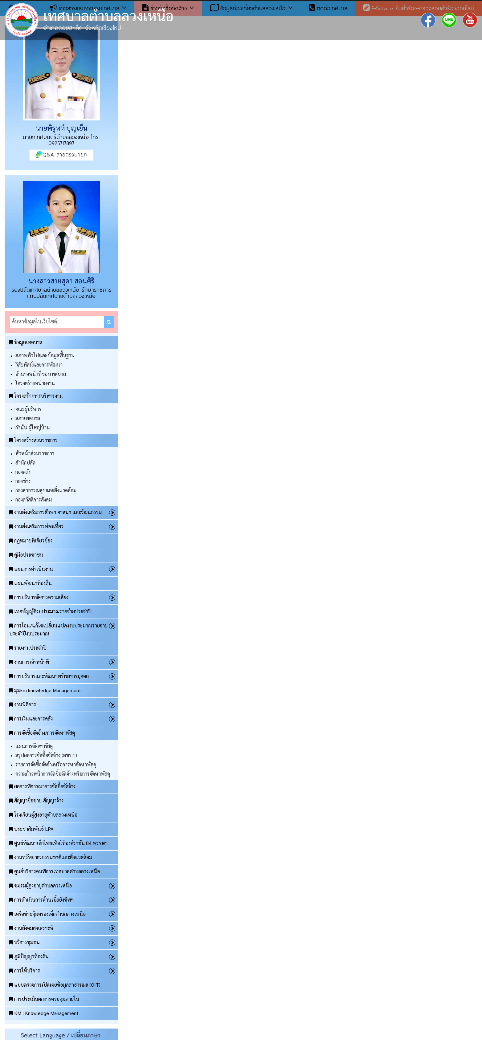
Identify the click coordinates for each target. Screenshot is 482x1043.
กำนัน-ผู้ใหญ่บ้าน (32, 427)
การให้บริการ (24, 970)
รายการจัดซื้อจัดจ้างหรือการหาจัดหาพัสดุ (55, 764)
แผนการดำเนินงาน (31, 569)
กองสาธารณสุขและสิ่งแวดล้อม (45, 490)
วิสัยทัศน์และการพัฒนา (39, 364)
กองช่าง (23, 481)
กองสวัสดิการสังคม (33, 499)
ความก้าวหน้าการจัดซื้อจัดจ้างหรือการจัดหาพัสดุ (62, 773)
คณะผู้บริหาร (28, 409)
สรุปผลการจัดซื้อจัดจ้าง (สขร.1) (46, 755)
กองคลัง (23, 472)
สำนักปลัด (25, 462)
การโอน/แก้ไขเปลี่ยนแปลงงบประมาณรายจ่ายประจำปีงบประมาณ (58, 629)
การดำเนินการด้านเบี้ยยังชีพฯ (41, 899)
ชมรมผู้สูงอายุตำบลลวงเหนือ (40, 885)
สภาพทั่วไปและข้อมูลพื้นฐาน (45, 355)
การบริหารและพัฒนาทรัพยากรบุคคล (49, 676)
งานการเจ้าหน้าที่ (29, 662)
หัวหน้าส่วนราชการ (35, 453)
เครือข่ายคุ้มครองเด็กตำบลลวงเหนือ (47, 914)
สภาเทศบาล (27, 418)
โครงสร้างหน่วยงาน (35, 383)
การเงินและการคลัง (31, 718)
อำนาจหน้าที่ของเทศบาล (40, 374)
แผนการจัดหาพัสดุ (34, 746)
